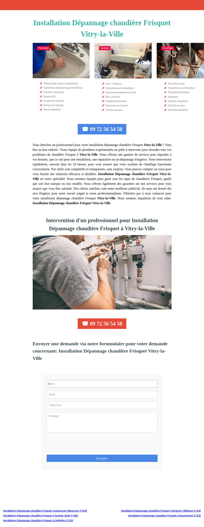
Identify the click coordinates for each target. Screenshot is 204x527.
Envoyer (102, 458)
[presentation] (77, 445)
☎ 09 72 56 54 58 (102, 129)
